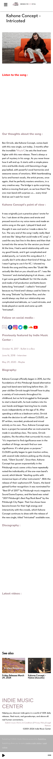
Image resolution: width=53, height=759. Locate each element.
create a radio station (33, 743)
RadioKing (42, 739)
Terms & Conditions (25, 723)
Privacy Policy (39, 723)
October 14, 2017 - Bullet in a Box (18, 349)
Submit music (10, 723)
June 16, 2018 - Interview (14, 355)
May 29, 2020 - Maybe (13, 362)
